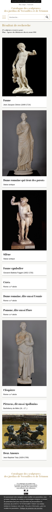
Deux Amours (11, 453)
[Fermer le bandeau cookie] (50, 496)
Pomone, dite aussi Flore (17, 310)
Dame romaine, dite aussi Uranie (22, 296)
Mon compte (22, 4)
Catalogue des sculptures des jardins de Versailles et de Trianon (26, 10)
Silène (7, 254)
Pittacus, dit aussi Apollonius (20, 404)
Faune (7, 100)
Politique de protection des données (31, 508)
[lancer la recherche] (47, 17)
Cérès (6, 282)
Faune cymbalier (13, 268)
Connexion (30, 4)
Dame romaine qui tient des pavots (23, 180)
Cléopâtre (9, 390)
